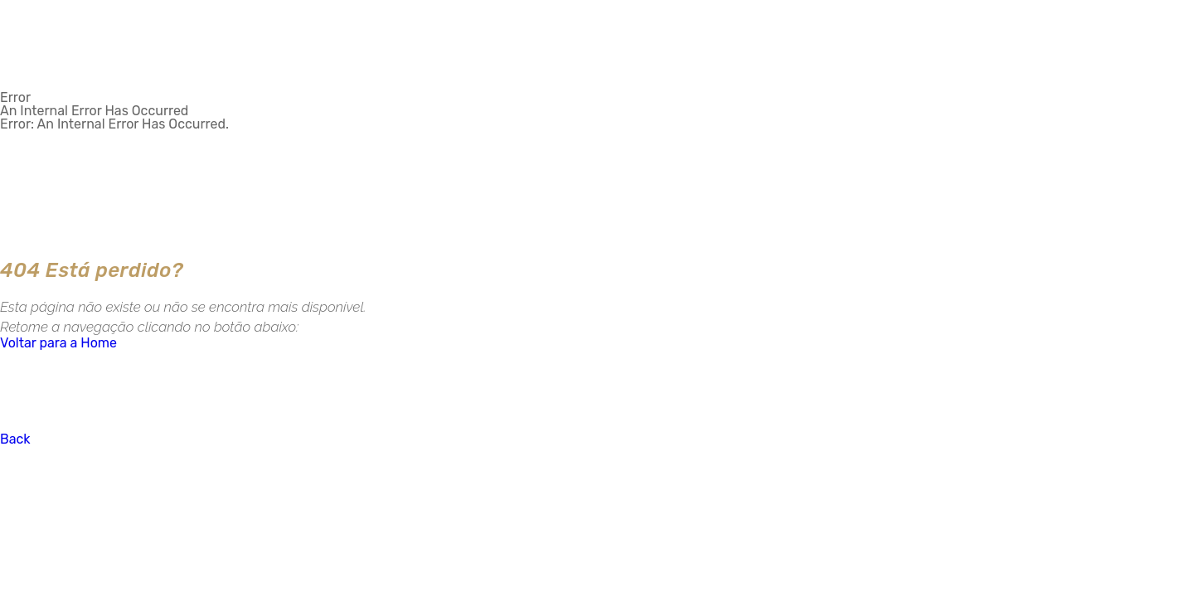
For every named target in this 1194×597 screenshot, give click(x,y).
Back (15, 439)
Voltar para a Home (58, 343)
